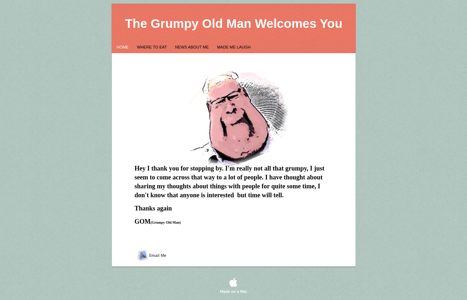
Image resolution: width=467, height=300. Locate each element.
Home (123, 47)
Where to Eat (152, 47)
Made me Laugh (233, 47)
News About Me (192, 47)
